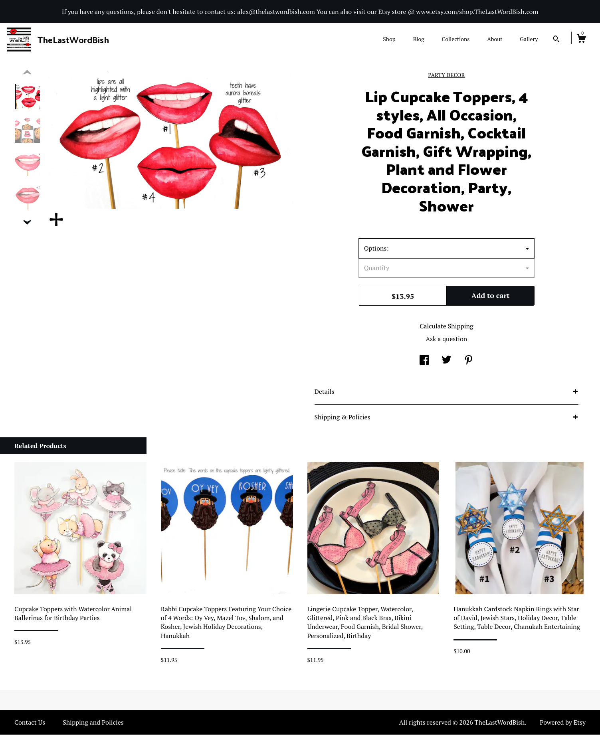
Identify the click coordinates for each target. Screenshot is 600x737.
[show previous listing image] (27, 75)
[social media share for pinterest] (468, 363)
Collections (455, 39)
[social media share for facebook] (424, 363)
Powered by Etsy (563, 724)
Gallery (529, 39)
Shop (389, 39)
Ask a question (446, 341)
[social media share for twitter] (446, 363)
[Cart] (581, 39)
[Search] (556, 40)
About (494, 39)
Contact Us (29, 724)
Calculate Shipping (446, 328)
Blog (418, 39)
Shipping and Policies (93, 724)
